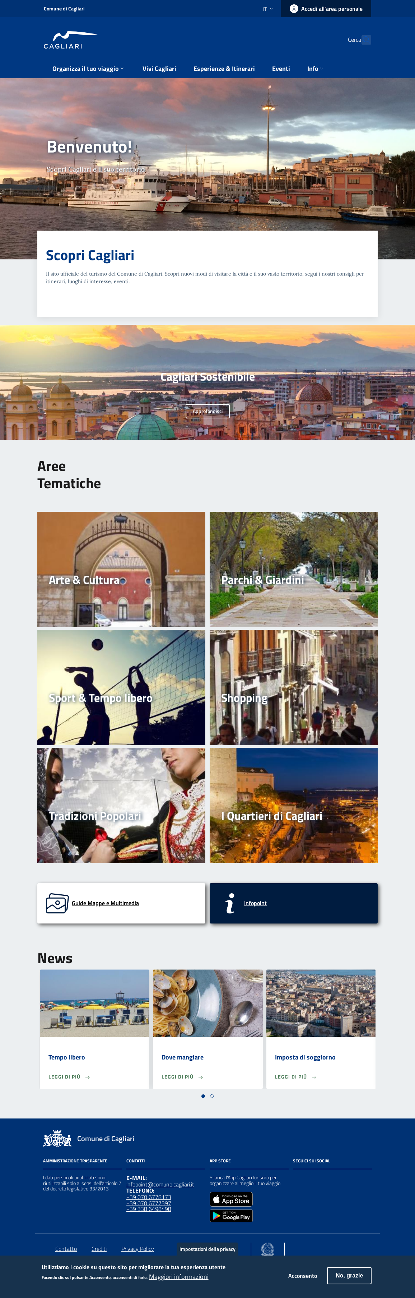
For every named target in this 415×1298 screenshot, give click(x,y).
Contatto (66, 1248)
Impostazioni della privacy (207, 1252)
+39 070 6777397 (148, 1203)
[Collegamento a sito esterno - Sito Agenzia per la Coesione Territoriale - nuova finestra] (267, 1247)
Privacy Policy (137, 1248)
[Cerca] (362, 40)
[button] (203, 1096)
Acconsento (302, 1278)
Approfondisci (208, 411)
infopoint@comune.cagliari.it (160, 1184)
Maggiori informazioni (179, 1279)
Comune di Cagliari (64, 8)
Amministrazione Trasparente (75, 1160)
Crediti (99, 1248)
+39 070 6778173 (148, 1197)
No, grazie (349, 1278)
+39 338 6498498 (148, 1208)
